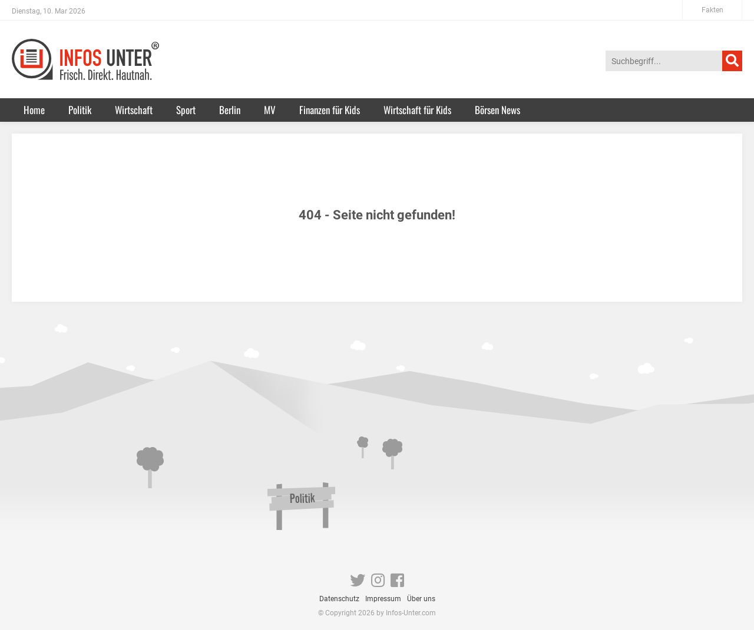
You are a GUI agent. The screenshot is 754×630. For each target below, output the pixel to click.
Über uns (421, 599)
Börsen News (497, 109)
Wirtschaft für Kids (417, 109)
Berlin (229, 109)
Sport (186, 109)
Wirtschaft (134, 109)
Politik (79, 109)
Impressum (383, 599)
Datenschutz (339, 599)
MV (270, 109)
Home (34, 109)
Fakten (712, 10)
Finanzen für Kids (329, 109)
